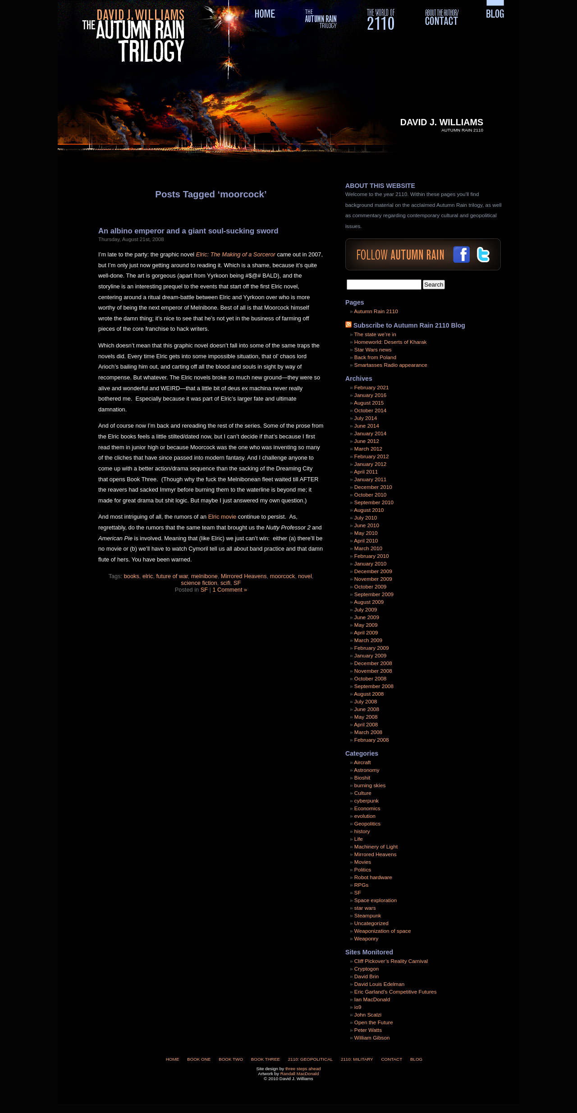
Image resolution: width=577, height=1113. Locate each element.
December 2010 (373, 487)
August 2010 (369, 510)
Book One (199, 1059)
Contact (391, 1059)
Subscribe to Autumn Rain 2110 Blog (409, 325)
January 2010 (370, 564)
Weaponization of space (382, 931)
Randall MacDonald (299, 1073)
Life (358, 839)
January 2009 (370, 655)
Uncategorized (371, 923)
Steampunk (367, 915)
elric (147, 576)
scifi (225, 582)
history (362, 831)
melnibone (204, 576)
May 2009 (366, 625)
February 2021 (371, 387)
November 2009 (373, 579)
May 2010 (366, 533)
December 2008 (373, 663)
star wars (365, 908)
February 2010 (371, 556)
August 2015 (369, 403)
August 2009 (369, 602)
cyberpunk (366, 801)
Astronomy (366, 770)
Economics (367, 808)
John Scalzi (367, 1015)
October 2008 (370, 678)
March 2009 (368, 640)
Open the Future (373, 1022)
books (131, 576)
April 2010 (366, 541)
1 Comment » (229, 589)
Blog (416, 1059)
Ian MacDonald (372, 999)
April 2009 (366, 632)
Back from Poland (375, 357)
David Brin (366, 976)
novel (305, 576)
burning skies (370, 785)
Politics (362, 870)
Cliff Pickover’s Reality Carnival (391, 961)
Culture (362, 793)
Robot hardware (373, 877)
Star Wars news (373, 350)
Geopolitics (367, 824)
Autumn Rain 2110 (376, 311)
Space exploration (375, 900)
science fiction (199, 582)
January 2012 (370, 464)
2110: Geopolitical (310, 1059)
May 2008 (366, 717)
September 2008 (374, 686)
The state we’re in (375, 334)
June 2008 (366, 709)
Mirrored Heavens (244, 576)
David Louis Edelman (379, 984)
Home (172, 1059)
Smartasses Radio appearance (390, 365)
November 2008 (373, 671)
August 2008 (369, 694)
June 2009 (366, 617)
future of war (172, 576)
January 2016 (370, 395)
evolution (365, 816)
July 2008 (365, 701)
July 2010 (365, 518)
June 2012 (366, 441)
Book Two (231, 1059)
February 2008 (371, 740)
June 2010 (366, 525)
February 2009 (371, 648)
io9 (358, 1007)
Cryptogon (366, 969)
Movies (362, 862)
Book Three (265, 1059)
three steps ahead (303, 1068)
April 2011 (366, 472)
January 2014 (370, 433)
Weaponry (366, 938)
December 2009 (373, 571)
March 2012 (368, 449)
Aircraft (362, 762)
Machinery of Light (376, 847)
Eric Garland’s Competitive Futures (395, 992)
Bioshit (362, 778)
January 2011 (370, 479)
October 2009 (370, 587)
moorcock (282, 576)
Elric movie (222, 516)
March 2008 (368, 732)
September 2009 (374, 594)
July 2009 (365, 610)
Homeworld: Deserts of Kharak (390, 342)
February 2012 (371, 456)
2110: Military (357, 1059)
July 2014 (365, 418)
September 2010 (374, 502)
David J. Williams (441, 122)
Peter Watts (368, 1030)
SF (237, 582)
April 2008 (366, 724)
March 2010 (368, 548)
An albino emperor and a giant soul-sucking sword (188, 231)
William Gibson (372, 1038)
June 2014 (366, 426)
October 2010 (370, 495)
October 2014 (370, 410)
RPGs (361, 885)
